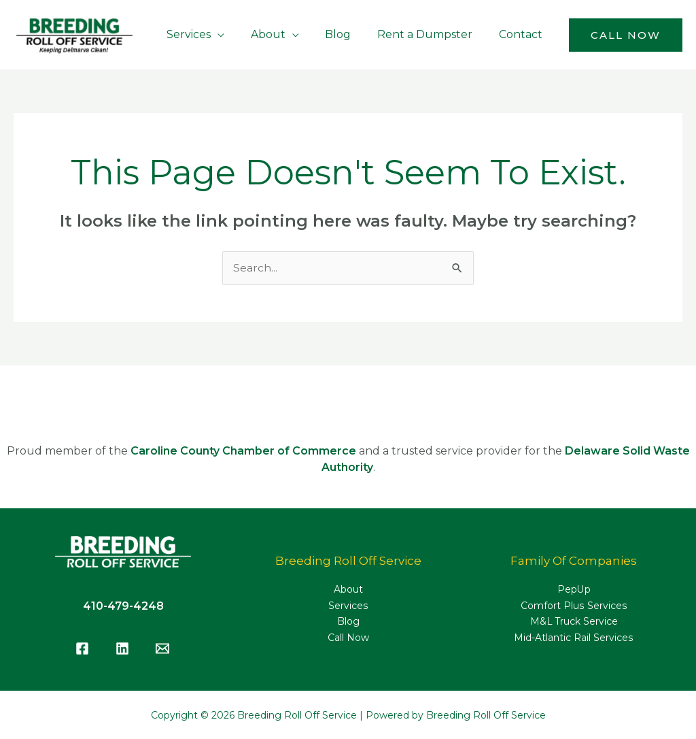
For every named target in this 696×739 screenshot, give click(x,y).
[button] (625, 35)
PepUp (574, 590)
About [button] (283, 34)
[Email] (162, 648)
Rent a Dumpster (431, 34)
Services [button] (209, 34)
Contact (522, 34)
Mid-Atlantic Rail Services (574, 639)
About (348, 590)
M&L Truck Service (573, 623)
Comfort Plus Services (574, 606)
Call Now (348, 639)
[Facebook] (82, 648)
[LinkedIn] (122, 648)
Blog (349, 34)
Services (348, 606)
